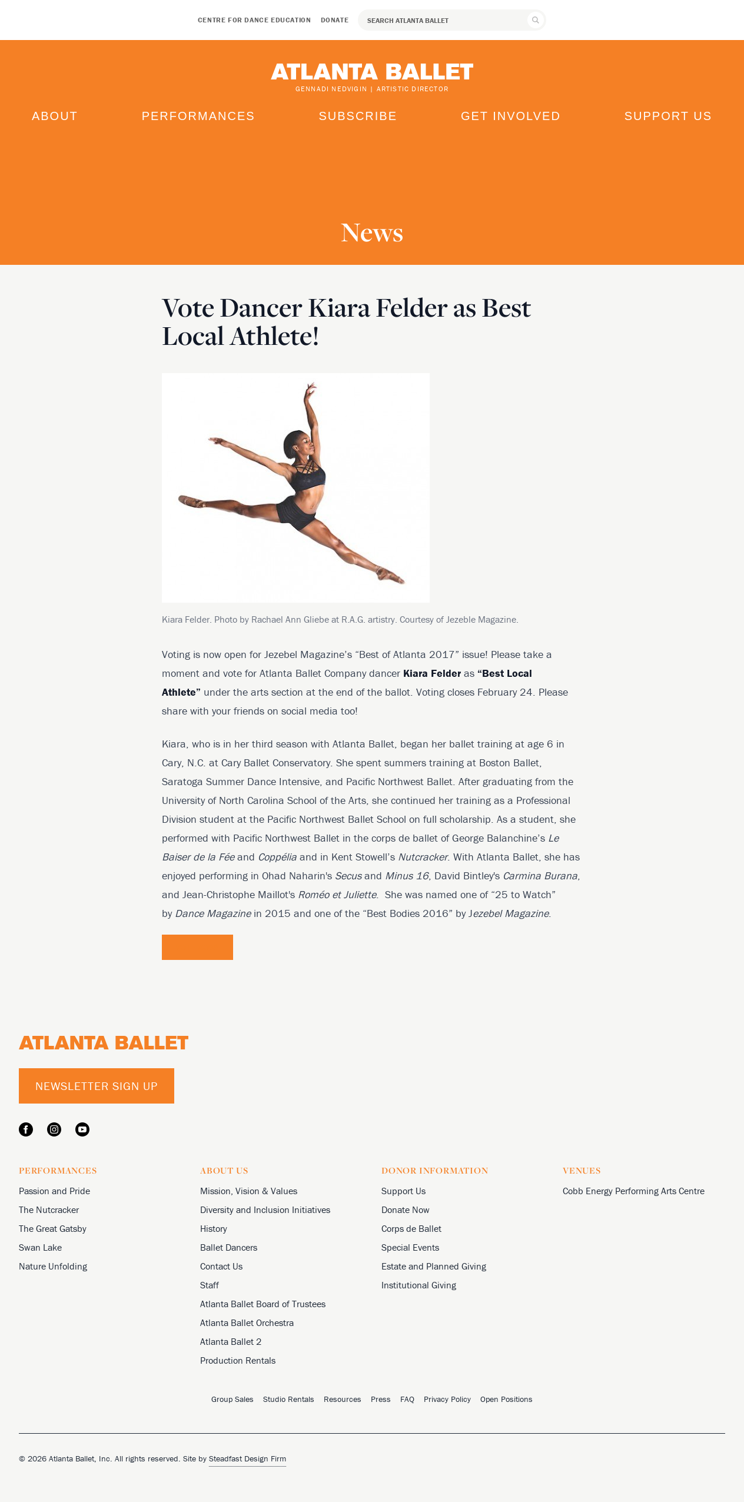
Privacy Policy (447, 1399)
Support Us (668, 115)
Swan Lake (40, 1247)
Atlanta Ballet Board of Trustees (263, 1304)
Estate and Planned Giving (433, 1266)
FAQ (407, 1399)
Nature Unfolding (53, 1266)
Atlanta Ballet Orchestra (247, 1322)
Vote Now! (197, 947)
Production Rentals (237, 1360)
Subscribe (357, 115)
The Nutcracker (49, 1209)
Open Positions (506, 1399)
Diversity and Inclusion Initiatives (265, 1209)
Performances (198, 115)
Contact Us (221, 1266)
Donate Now (405, 1209)
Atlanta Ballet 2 (230, 1341)
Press (381, 1399)
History (213, 1228)
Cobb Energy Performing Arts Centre (634, 1191)
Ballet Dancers (228, 1247)
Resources (342, 1399)
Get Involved (511, 115)
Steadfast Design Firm (247, 1458)
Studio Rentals (288, 1399)
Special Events (410, 1247)
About (55, 115)
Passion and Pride (54, 1191)
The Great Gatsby (53, 1228)
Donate (335, 19)
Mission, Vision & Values (248, 1191)
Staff (209, 1285)
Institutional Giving (418, 1285)
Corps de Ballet (411, 1228)
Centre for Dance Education (254, 19)
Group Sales (232, 1399)
